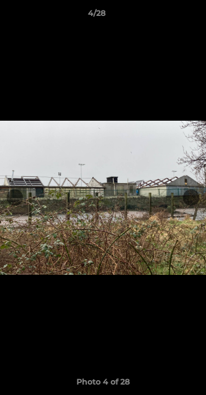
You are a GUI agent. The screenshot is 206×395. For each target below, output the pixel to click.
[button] (166, 16)
